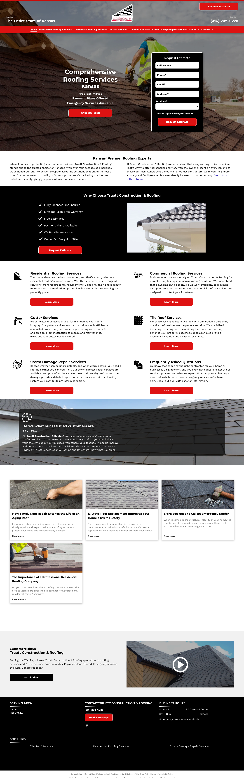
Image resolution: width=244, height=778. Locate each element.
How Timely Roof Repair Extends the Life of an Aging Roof (46, 516)
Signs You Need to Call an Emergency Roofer (196, 513)
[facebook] (87, 728)
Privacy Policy (76, 776)
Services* (161, 101)
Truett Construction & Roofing (125, 705)
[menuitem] (33, 29)
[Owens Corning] (196, 621)
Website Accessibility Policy (162, 776)
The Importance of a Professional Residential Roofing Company (44, 579)
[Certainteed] (122, 621)
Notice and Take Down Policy (138, 776)
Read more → (19, 536)
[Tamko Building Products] (47, 621)
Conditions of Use (117, 776)
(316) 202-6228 (224, 21)
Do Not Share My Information (97, 776)
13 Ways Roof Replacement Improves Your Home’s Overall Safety (118, 516)
